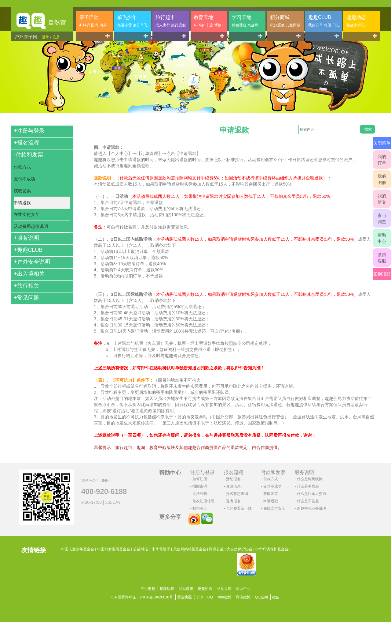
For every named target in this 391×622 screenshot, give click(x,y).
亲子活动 (93, 21)
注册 (56, 37)
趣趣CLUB (324, 21)
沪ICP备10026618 (154, 597)
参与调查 (382, 218)
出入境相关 (29, 274)
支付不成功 (24, 178)
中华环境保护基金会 (271, 549)
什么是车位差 (308, 501)
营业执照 (184, 597)
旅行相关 (26, 286)
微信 (276, 597)
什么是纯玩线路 (310, 479)
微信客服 (382, 257)
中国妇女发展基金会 (113, 549)
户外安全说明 (32, 262)
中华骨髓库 (161, 549)
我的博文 (382, 199)
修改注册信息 (203, 501)
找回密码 (199, 486)
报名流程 (26, 143)
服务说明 (26, 238)
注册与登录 (29, 131)
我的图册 (382, 179)
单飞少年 (132, 21)
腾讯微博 (243, 597)
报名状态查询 (237, 494)
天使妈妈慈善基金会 (189, 549)
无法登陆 (199, 494)
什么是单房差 (308, 486)
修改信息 (233, 486)
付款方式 (22, 166)
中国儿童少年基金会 (77, 549)
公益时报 (140, 549)
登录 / (46, 37)
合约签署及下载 (239, 508)
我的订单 (382, 159)
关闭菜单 (381, 143)
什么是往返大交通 (311, 494)
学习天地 (245, 21)
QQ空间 (261, 597)
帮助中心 (382, 238)
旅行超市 (170, 21)
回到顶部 (381, 274)
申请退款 (22, 202)
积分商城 (285, 21)
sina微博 (224, 597)
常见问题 (26, 298)
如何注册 (199, 479)
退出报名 (233, 501)
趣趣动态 (356, 21)
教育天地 (207, 21)
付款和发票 (28, 155)
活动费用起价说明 (31, 226)
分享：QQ (204, 597)
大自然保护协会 (239, 549)
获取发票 (22, 190)
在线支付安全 (26, 214)
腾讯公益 (216, 549)
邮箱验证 (199, 508)
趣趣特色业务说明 (311, 508)
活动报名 (233, 479)
